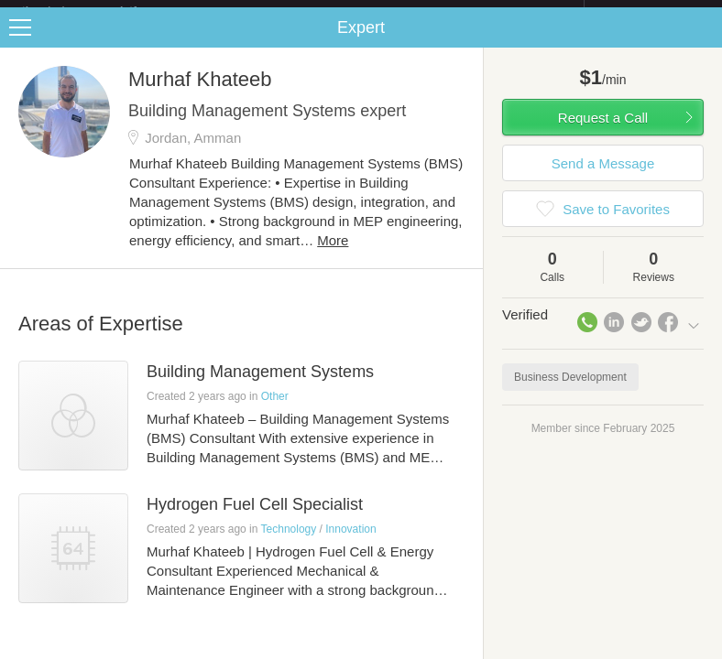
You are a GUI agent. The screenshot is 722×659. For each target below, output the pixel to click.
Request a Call (603, 132)
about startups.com (649, 11)
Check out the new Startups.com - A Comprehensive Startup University (384, 11)
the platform (99, 10)
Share (703, 42)
